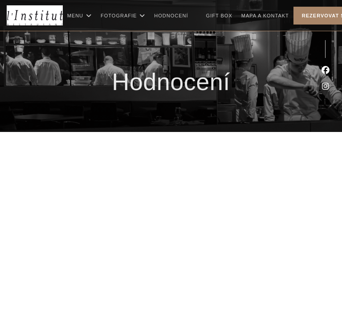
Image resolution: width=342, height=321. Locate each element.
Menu (79, 15)
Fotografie (123, 15)
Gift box (219, 14)
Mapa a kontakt (265, 15)
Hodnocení (171, 15)
